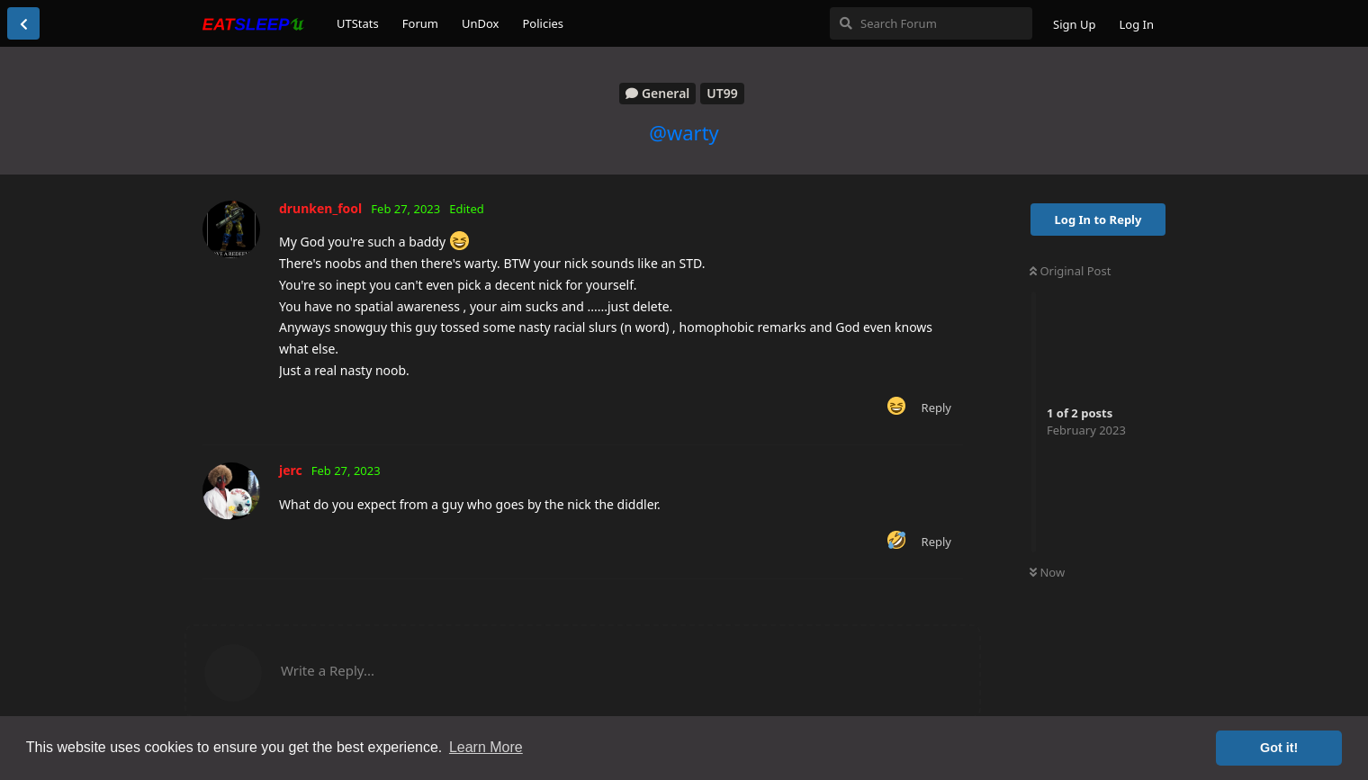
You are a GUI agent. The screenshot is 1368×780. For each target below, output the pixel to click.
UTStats (358, 23)
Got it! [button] (1279, 747)
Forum (420, 23)
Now (1047, 572)
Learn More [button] (486, 747)
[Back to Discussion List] (23, 23)
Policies (542, 23)
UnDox (481, 23)
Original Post (1070, 271)
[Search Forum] (931, 23)
